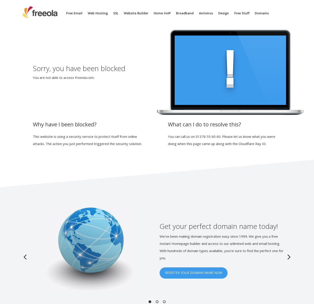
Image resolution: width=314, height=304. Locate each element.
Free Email (74, 13)
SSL (115, 13)
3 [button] (164, 302)
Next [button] (289, 257)
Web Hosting (98, 13)
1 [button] (150, 302)
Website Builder (136, 13)
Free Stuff (241, 13)
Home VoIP (162, 13)
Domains (262, 13)
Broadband (185, 13)
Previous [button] (24, 257)
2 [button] (157, 302)
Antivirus (206, 13)
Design (223, 13)
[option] (157, 250)
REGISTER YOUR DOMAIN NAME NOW (193, 272)
